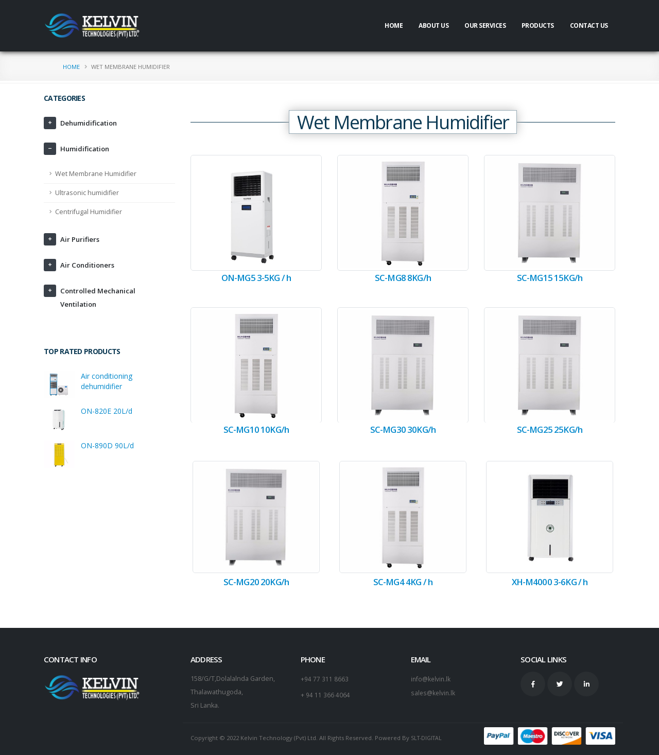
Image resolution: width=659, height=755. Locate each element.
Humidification (87, 148)
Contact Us (589, 25)
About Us (433, 25)
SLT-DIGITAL (428, 738)
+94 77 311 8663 (325, 678)
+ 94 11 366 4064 (325, 694)
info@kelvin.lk (432, 678)
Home (394, 25)
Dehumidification (91, 123)
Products (538, 25)
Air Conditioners (89, 265)
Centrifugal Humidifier (88, 211)
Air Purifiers (80, 239)
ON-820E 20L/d (106, 411)
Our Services (485, 25)
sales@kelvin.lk (434, 692)
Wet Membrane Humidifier (95, 173)
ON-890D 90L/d (107, 445)
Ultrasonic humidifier (87, 192)
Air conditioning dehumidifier (106, 381)
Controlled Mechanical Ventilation (100, 297)
